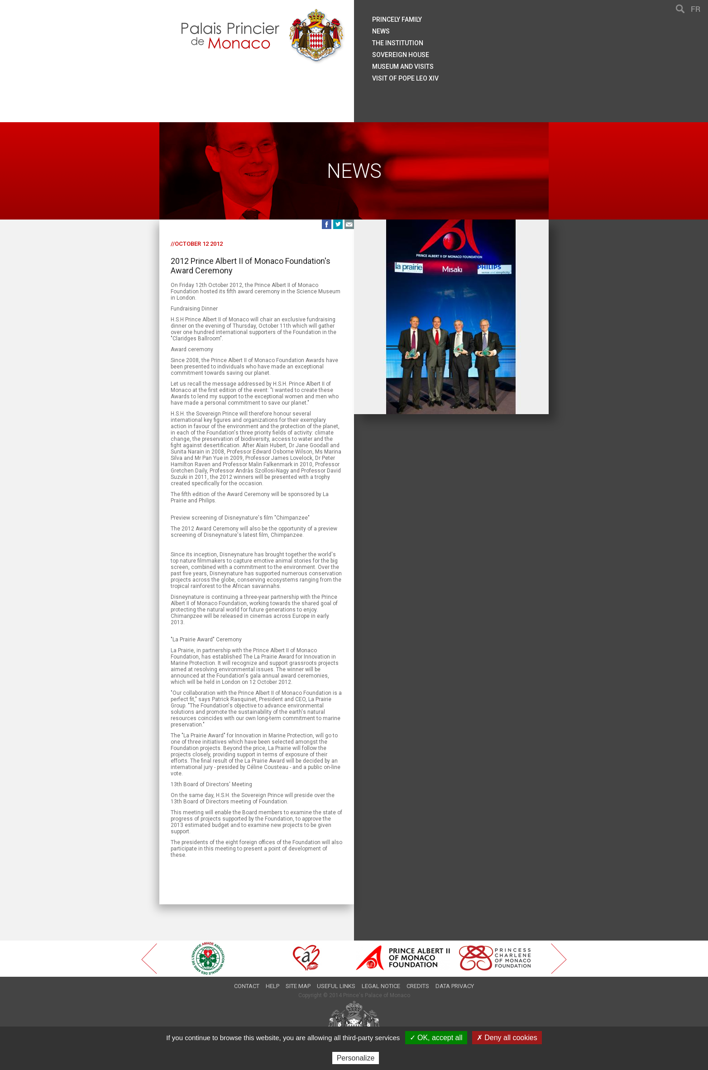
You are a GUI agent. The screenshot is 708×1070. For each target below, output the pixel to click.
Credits (418, 986)
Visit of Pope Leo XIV (405, 78)
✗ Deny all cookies (507, 1037)
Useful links (336, 986)
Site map (298, 986)
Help (272, 986)
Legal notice (381, 986)
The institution (397, 43)
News (381, 31)
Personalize (356, 1058)
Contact (246, 986)
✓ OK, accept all (436, 1037)
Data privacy (454, 986)
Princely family (397, 19)
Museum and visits (403, 66)
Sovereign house (400, 54)
